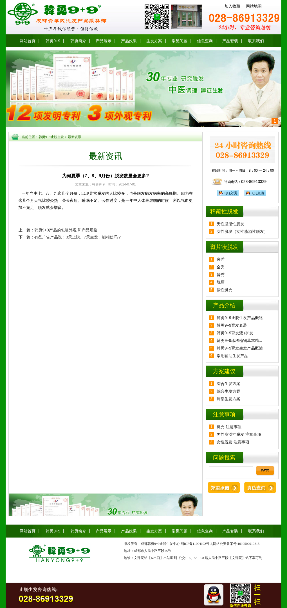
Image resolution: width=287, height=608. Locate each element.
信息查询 (205, 41)
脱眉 (221, 282)
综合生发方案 (228, 383)
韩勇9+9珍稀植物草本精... (239, 340)
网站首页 (27, 41)
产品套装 (230, 41)
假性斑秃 (224, 290)
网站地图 (254, 6)
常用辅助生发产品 (232, 355)
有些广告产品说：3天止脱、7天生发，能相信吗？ (78, 237)
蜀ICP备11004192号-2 (196, 544)
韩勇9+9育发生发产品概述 (240, 348)
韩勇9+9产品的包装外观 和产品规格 (65, 230)
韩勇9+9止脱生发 (51, 137)
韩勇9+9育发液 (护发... (237, 333)
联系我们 (256, 41)
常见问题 (179, 41)
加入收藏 (232, 6)
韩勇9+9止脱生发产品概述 (240, 317)
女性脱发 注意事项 (233, 442)
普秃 (221, 274)
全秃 (221, 267)
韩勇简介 (78, 41)
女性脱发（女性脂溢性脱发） (242, 231)
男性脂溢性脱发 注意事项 (239, 434)
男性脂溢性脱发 (230, 224)
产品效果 (129, 41)
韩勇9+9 (53, 41)
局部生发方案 (228, 399)
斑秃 (221, 259)
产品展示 (103, 41)
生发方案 (154, 41)
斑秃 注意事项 (229, 427)
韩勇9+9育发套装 (232, 325)
